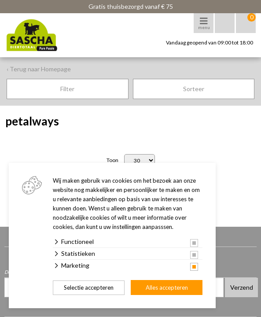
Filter (67, 88)
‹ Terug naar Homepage (39, 69)
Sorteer (193, 88)
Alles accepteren (167, 287)
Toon (112, 160)
